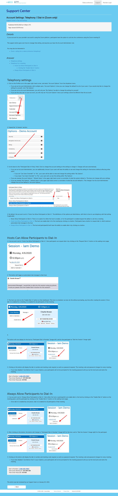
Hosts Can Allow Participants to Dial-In (26, 65)
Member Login (107, 2)
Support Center (11, 20)
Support (98, 2)
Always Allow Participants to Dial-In (25, 70)
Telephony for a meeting (18, 63)
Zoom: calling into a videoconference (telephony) (25, 51)
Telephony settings (16, 61)
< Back (17, 487)
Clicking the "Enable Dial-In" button (28, 68)
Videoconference (87, 2)
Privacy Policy (66, 491)
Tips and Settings (22, 20)
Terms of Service (57, 491)
